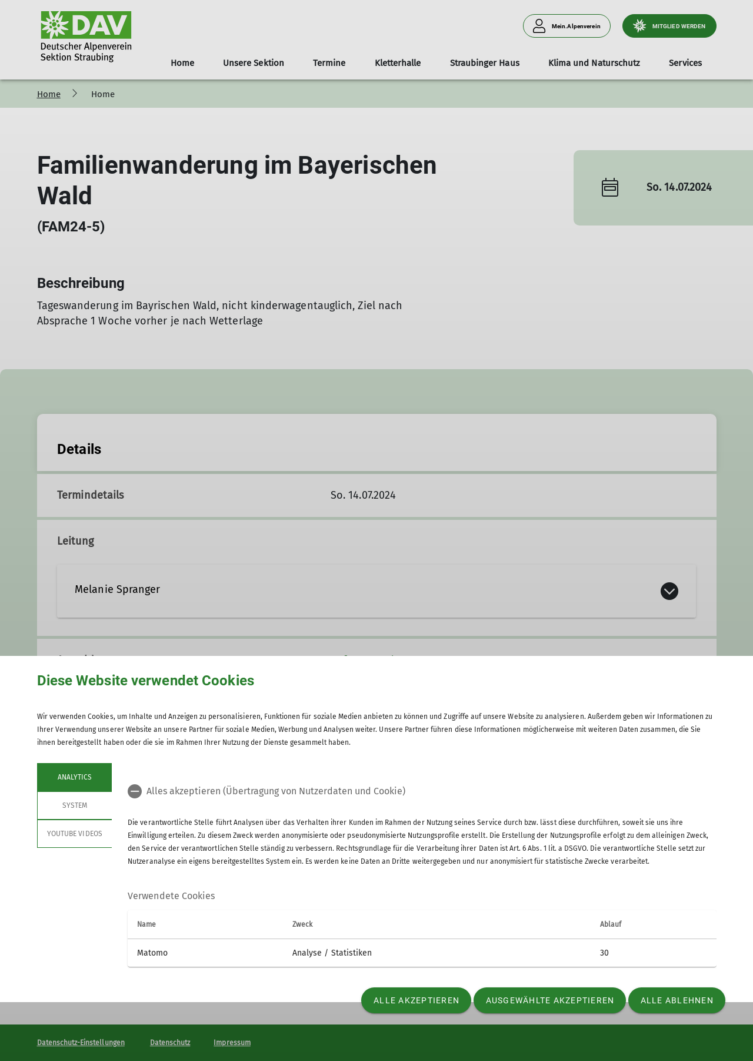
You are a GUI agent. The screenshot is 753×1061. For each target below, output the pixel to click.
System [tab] (74, 805)
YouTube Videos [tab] (74, 834)
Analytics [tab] (74, 777)
